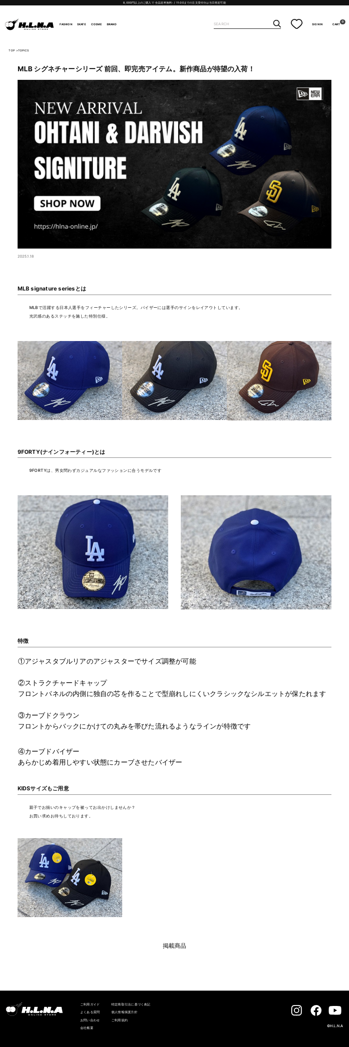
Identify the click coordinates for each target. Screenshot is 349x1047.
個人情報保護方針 (124, 1012)
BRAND (111, 24)
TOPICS (23, 50)
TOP (12, 50)
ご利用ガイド (90, 1004)
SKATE (81, 24)
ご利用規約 (119, 1020)
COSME (96, 24)
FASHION (66, 24)
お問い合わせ (90, 1020)
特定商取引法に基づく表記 (131, 1004)
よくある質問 (90, 1012)
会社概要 (86, 1028)
